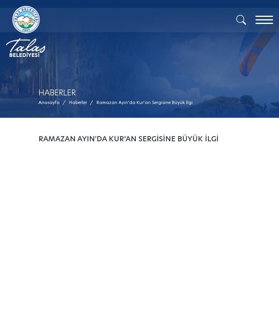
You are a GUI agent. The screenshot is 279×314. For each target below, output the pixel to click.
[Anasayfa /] (51, 103)
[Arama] (241, 19)
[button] (144, 103)
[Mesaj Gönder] (75, 31)
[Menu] (264, 20)
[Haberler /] (78, 103)
